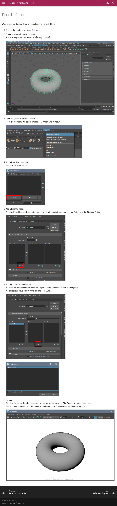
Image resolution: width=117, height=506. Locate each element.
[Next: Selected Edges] (103, 492)
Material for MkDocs (17, 503)
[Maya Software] (33, 30)
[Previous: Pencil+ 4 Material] (14, 492)
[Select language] (107, 2)
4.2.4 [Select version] (33, 3)
